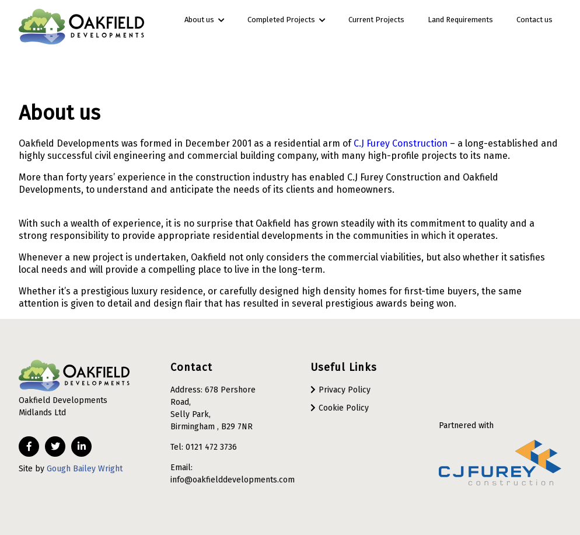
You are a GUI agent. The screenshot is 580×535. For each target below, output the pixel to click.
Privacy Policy (345, 390)
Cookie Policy (344, 408)
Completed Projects (286, 19)
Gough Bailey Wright (85, 469)
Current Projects (376, 19)
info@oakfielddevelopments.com (232, 480)
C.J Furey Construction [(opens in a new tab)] (401, 143)
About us (204, 19)
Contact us (534, 19)
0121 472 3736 (211, 447)
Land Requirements (460, 19)
